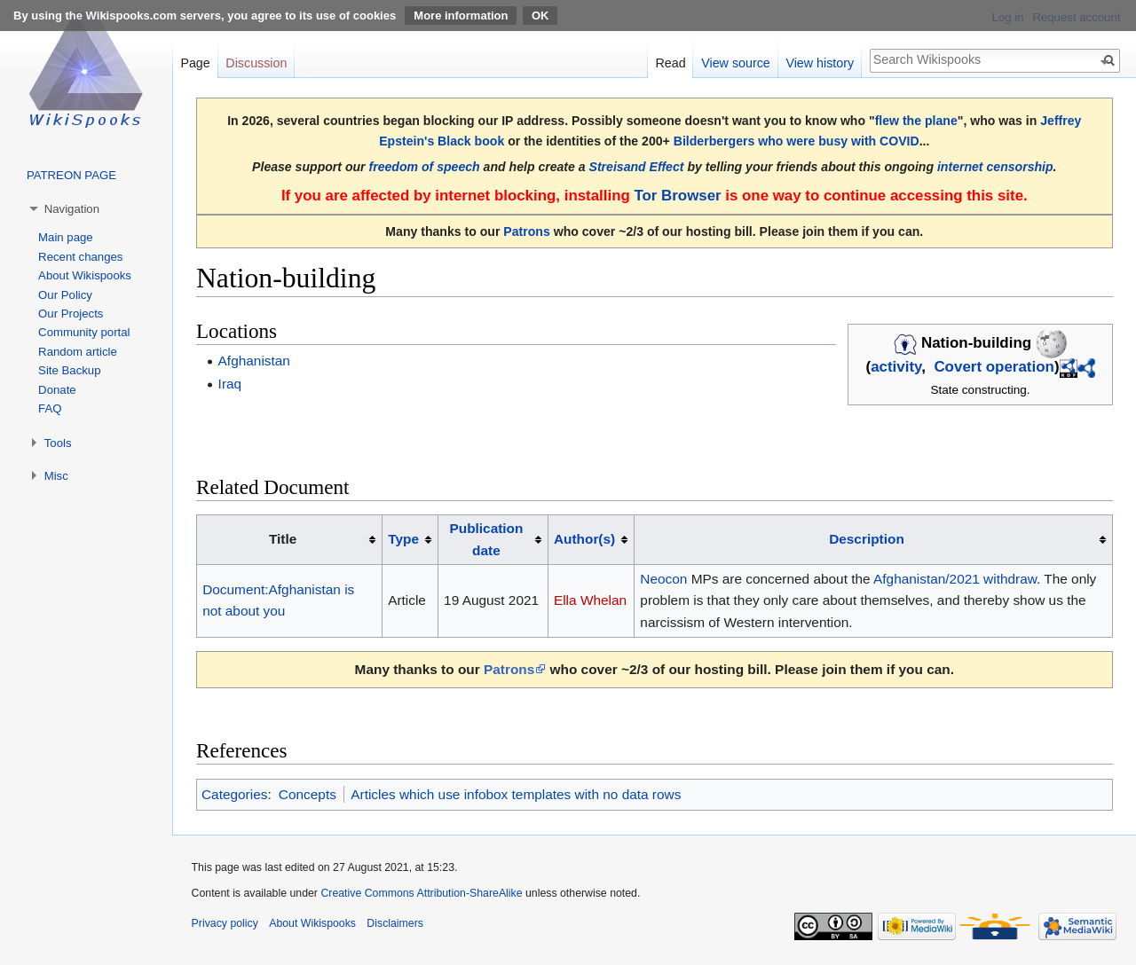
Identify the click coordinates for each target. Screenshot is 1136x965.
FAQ (49, 408)
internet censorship (995, 167)
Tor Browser (677, 195)
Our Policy (65, 295)
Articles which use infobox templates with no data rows (516, 794)
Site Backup (69, 370)
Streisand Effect (636, 167)
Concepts (307, 794)
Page (194, 63)
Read (670, 63)
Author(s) (584, 538)
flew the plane (916, 121)
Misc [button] (56, 475)
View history (819, 63)
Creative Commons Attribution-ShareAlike (421, 893)
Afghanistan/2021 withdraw (955, 578)
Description (866, 538)
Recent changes (80, 256)
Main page (65, 237)
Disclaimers (395, 923)
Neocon (663, 578)
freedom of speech (424, 167)
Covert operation (994, 366)
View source (735, 63)
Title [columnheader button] (282, 538)
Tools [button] (58, 443)
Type (403, 538)
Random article (77, 351)
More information (461, 15)
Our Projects (70, 313)
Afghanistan (254, 360)
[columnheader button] (410, 540)
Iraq (230, 383)
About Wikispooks (84, 275)
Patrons (526, 231)
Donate (57, 389)
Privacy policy (225, 923)
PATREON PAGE (71, 175)
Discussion (256, 63)
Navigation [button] (71, 209)
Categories (234, 794)
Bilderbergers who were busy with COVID (796, 141)
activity (896, 366)
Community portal (84, 332)
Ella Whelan (590, 600)
